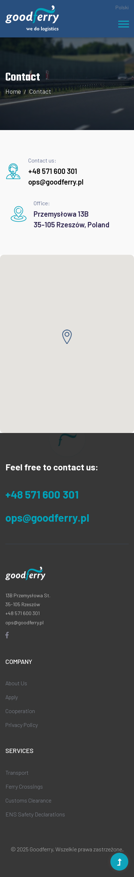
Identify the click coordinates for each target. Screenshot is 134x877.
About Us (16, 683)
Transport (17, 772)
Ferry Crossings (24, 786)
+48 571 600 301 (52, 171)
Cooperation (20, 710)
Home (13, 91)
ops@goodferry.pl (56, 181)
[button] (123, 22)
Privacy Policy (21, 724)
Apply (11, 696)
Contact (40, 91)
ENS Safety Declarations (35, 814)
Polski (122, 7)
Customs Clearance (28, 800)
